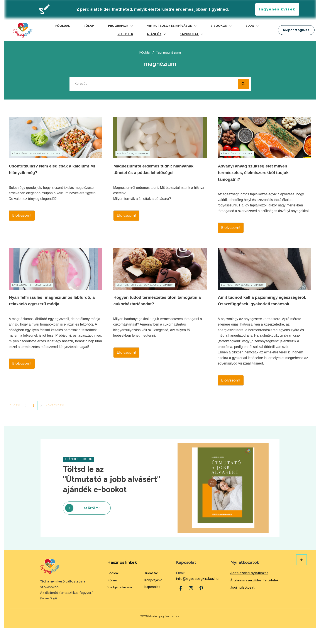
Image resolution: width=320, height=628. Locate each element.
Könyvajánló (153, 580)
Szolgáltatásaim (119, 587)
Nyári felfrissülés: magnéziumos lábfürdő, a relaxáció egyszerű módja (55, 317)
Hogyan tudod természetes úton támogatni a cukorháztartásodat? (160, 317)
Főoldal (113, 573)
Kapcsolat (152, 587)
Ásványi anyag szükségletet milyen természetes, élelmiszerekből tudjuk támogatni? (264, 175)
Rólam (112, 580)
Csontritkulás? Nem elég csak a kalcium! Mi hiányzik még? (55, 175)
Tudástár (151, 573)
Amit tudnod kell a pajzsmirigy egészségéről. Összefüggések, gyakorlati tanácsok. (264, 317)
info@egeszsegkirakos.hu (197, 578)
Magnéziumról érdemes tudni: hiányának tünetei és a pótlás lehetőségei (160, 175)
